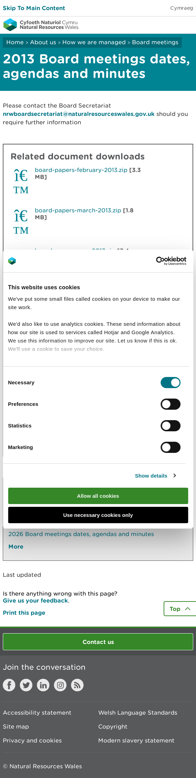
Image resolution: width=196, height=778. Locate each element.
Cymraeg (181, 8)
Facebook (9, 685)
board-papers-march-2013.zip (78, 210)
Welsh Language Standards (137, 712)
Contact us (98, 641)
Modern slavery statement (136, 740)
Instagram (60, 685)
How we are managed (94, 42)
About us (43, 42)
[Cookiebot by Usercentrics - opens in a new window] (168, 261)
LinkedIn (43, 685)
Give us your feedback (35, 600)
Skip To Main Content (34, 8)
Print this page (24, 612)
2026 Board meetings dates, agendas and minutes (81, 534)
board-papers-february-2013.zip (81, 169)
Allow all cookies (98, 496)
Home (15, 42)
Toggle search (167, 24)
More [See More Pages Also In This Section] (15, 546)
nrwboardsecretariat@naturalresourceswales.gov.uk (79, 113)
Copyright (112, 726)
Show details (151, 476)
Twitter (26, 685)
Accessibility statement (37, 712)
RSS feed (77, 685)
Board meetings (155, 42)
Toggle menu (186, 24)
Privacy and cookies (32, 740)
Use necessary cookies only (98, 515)
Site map (16, 726)
